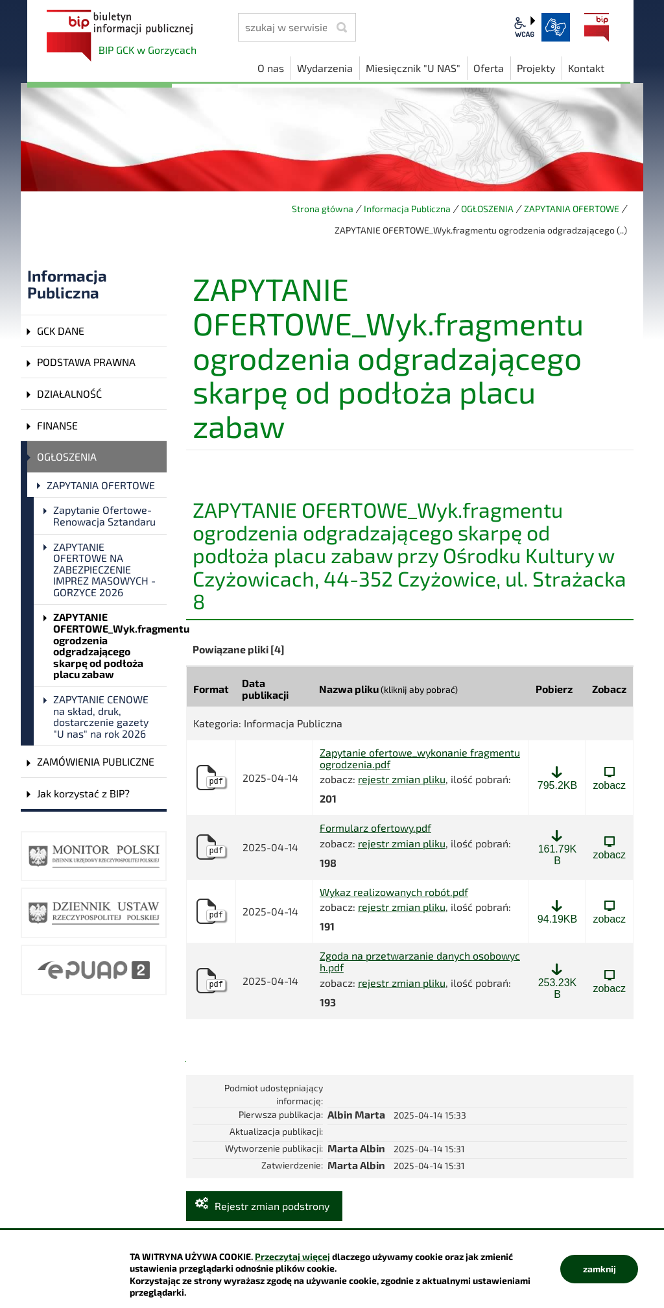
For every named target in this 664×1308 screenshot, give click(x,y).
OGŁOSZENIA (487, 208)
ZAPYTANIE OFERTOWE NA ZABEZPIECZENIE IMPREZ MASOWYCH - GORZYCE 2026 (104, 569)
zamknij (599, 1268)
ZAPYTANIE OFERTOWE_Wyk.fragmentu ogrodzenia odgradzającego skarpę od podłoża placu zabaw (110, 645)
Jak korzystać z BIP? (83, 793)
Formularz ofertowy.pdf (375, 828)
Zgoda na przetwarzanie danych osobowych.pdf (420, 961)
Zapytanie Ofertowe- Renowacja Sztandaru (104, 515)
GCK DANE (60, 330)
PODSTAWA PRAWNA (86, 362)
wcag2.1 (524, 27)
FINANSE (57, 425)
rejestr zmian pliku (401, 779)
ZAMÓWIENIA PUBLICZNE (95, 761)
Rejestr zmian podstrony (272, 1206)
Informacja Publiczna (407, 208)
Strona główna (322, 208)
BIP (596, 27)
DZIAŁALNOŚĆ (69, 393)
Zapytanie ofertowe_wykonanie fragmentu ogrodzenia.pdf (420, 758)
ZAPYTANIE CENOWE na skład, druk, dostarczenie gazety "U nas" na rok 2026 (100, 716)
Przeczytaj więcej (292, 1256)
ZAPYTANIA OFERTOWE (571, 208)
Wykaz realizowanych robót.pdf (394, 892)
